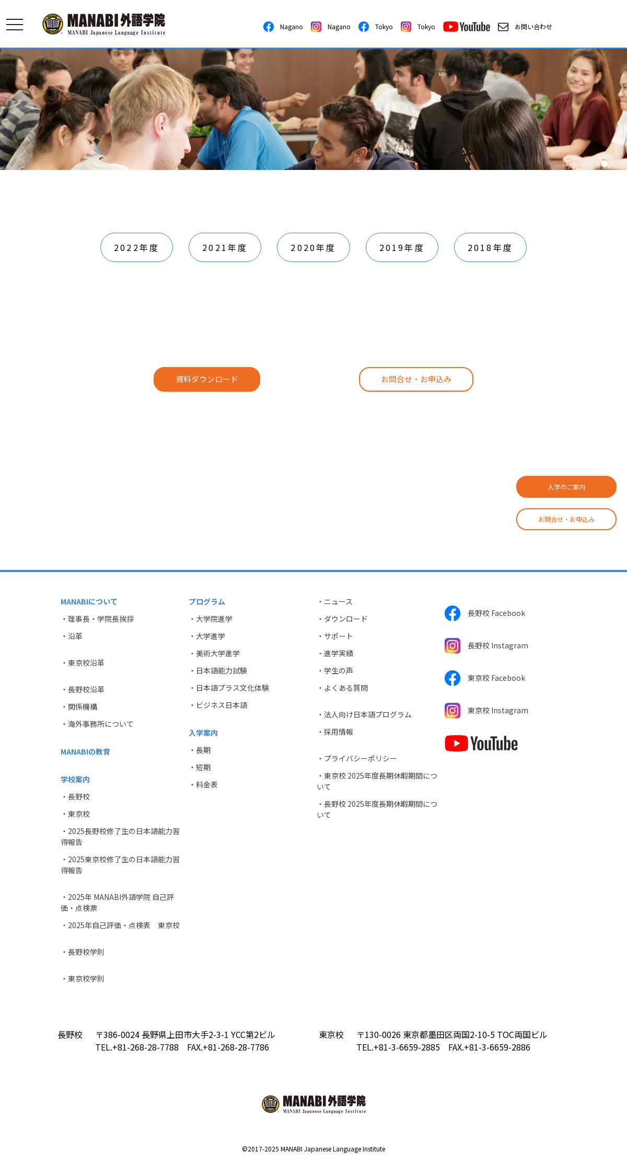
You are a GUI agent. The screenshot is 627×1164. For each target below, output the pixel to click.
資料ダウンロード (207, 378)
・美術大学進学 (214, 653)
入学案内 (203, 732)
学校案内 (75, 779)
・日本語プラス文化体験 (229, 687)
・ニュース (335, 601)
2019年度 (402, 247)
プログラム (207, 601)
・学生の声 (335, 670)
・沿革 (72, 636)
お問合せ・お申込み (566, 519)
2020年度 (313, 247)
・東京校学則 (82, 978)
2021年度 (225, 247)
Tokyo (375, 26)
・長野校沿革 (82, 689)
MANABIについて (89, 601)
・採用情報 (335, 731)
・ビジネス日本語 (218, 705)
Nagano (283, 26)
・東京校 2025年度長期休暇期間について (377, 781)
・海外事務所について (97, 723)
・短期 (200, 767)
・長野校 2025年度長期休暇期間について (377, 809)
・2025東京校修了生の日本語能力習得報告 (120, 864)
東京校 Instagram (486, 710)
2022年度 (136, 247)
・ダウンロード (342, 618)
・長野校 (75, 796)
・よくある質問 (342, 687)
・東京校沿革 (82, 662)
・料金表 (203, 784)
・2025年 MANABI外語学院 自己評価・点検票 (117, 902)
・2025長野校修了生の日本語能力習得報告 (120, 836)
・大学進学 (207, 636)
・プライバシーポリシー (357, 758)
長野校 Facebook (485, 613)
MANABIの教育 (85, 751)
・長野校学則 (82, 951)
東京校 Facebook (485, 678)
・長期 (200, 750)
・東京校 (75, 813)
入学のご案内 (566, 486)
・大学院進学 (211, 618)
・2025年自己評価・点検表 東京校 (120, 925)
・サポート (335, 636)
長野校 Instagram (486, 646)
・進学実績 (335, 653)
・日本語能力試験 (218, 670)
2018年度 (490, 247)
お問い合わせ (525, 26)
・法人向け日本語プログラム (364, 714)
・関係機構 (79, 706)
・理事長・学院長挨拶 (97, 618)
